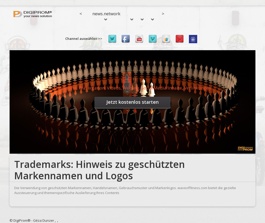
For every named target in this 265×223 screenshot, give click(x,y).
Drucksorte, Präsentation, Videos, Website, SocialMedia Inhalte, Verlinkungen (132, 88)
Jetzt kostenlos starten (132, 102)
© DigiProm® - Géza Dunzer (32, 220)
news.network (106, 15)
